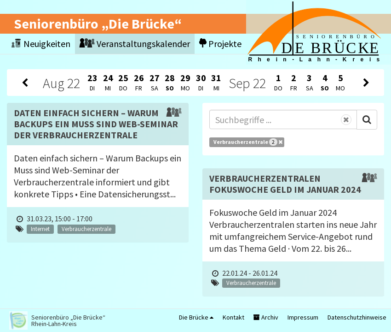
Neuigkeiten (41, 43)
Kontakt (233, 317)
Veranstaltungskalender (135, 43)
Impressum (303, 317)
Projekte (220, 43)
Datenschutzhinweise (357, 317)
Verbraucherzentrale (247, 142)
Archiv (265, 317)
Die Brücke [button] (196, 317)
